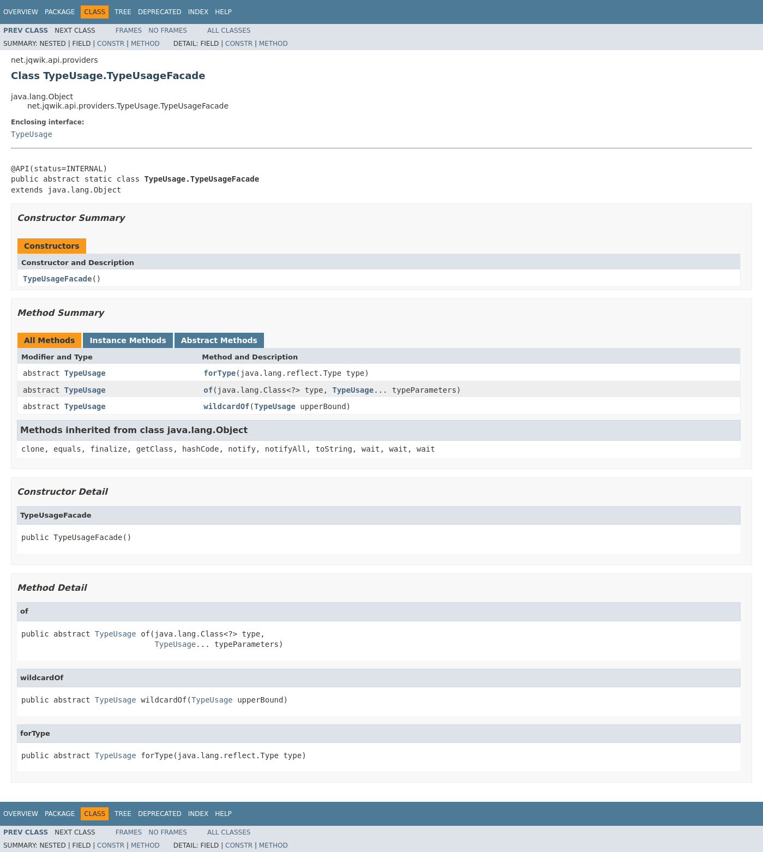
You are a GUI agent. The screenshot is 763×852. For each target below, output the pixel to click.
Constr (110, 43)
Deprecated (160, 12)
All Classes (228, 30)
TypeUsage (31, 134)
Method (145, 43)
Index (198, 12)
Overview (20, 12)
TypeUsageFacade (57, 278)
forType (219, 373)
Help (223, 12)
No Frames (167, 30)
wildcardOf (226, 406)
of (208, 390)
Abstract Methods (219, 340)
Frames (129, 30)
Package (60, 12)
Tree (123, 12)
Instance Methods (127, 340)
